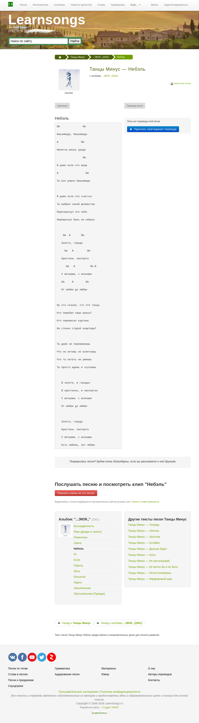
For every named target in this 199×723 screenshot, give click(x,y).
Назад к (74, 623)
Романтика (80, 537)
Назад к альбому (119, 623)
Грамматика (118, 4)
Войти (154, 4)
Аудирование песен (67, 674)
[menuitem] (23, 5)
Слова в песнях (18, 674)
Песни (23, 4)
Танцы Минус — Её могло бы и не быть (153, 566)
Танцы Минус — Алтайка (144, 542)
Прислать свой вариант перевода (153, 129)
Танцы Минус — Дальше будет (147, 548)
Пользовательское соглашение (78, 691)
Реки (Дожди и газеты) (88, 531)
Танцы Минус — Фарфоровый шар (150, 578)
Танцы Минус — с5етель (143, 530)
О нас (151, 668)
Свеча (77, 543)
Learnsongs (46, 19)
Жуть (77, 571)
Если (77, 559)
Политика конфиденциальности (120, 691)
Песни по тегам (18, 668)
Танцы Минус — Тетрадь (143, 524)
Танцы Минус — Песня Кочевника (149, 572)
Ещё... (136, 4)
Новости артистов (81, 4)
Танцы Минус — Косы (141, 554)
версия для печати (180, 84)
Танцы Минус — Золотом (144, 536)
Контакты (154, 680)
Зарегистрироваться (176, 4)
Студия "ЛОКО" (111, 707)
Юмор (105, 674)
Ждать (78, 582)
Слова (101, 4)
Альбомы (59, 4)
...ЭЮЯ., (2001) (110, 76)
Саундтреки (15, 685)
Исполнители (40, 4)
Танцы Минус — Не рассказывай (148, 560)
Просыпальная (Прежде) (89, 593)
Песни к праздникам (21, 680)
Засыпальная (82, 588)
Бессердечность (84, 526)
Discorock (80, 576)
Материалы (108, 668)
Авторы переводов (160, 674)
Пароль (78, 565)
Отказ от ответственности (145, 501)
